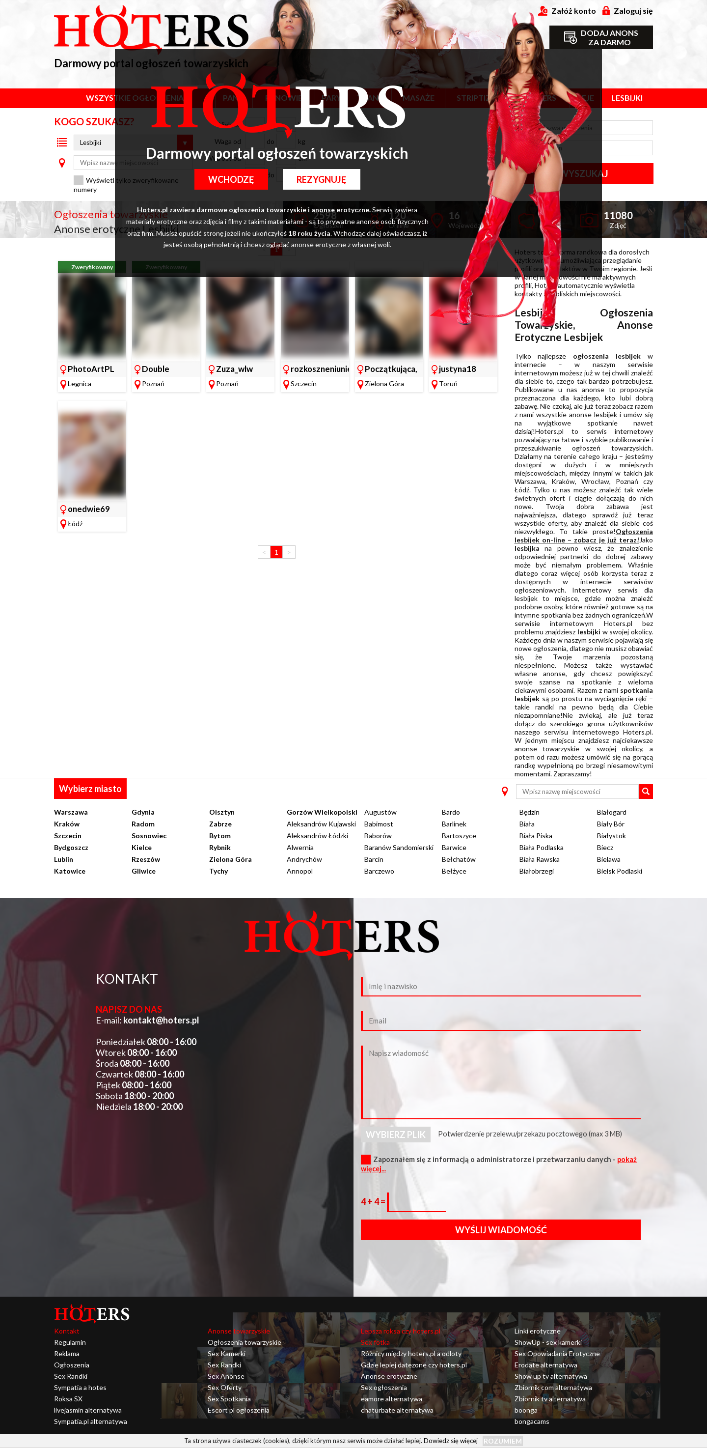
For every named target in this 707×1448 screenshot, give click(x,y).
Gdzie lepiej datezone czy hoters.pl (414, 1365)
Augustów (380, 812)
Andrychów (304, 859)
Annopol (300, 871)
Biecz (605, 847)
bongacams (532, 1421)
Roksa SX (68, 1398)
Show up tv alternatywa (551, 1376)
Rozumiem (503, 1441)
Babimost (378, 824)
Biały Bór (611, 824)
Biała (527, 824)
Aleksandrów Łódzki (317, 835)
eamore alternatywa (391, 1398)
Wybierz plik (396, 1134)
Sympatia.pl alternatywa (90, 1421)
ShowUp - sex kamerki (548, 1342)
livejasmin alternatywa (88, 1410)
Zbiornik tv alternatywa (550, 1398)
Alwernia (300, 847)
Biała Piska (535, 835)
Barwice (454, 847)
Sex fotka (375, 1342)
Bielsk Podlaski (619, 871)
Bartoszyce (459, 835)
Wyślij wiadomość (501, 1229)
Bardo (451, 812)
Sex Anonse (226, 1376)
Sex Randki (70, 1376)
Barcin (373, 859)
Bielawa (609, 859)
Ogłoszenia (71, 1365)
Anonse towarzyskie (239, 1331)
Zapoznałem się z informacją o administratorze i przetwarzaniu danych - (499, 1164)
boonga (526, 1410)
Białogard (611, 812)
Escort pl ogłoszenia (239, 1410)
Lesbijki (627, 97)
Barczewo (379, 871)
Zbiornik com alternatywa (553, 1387)
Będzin (529, 812)
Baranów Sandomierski (399, 847)
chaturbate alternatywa (397, 1410)
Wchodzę (230, 179)
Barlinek (454, 824)
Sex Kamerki (226, 1353)
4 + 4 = (374, 1201)
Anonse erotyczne (389, 1376)
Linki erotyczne (538, 1331)
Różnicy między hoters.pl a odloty (411, 1353)
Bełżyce (454, 871)
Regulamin (70, 1342)
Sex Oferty (225, 1387)
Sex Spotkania (229, 1398)
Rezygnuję (322, 179)
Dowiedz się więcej (451, 1441)
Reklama (67, 1353)
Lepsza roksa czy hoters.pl (400, 1331)
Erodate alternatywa (546, 1365)
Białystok (611, 835)
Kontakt (67, 1331)
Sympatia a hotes (80, 1387)
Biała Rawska (539, 859)
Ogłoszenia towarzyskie (244, 1342)
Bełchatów (459, 859)
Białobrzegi (536, 871)
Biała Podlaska (541, 847)
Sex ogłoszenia (384, 1387)
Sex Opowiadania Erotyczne (557, 1353)
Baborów (378, 835)
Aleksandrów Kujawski (321, 824)
